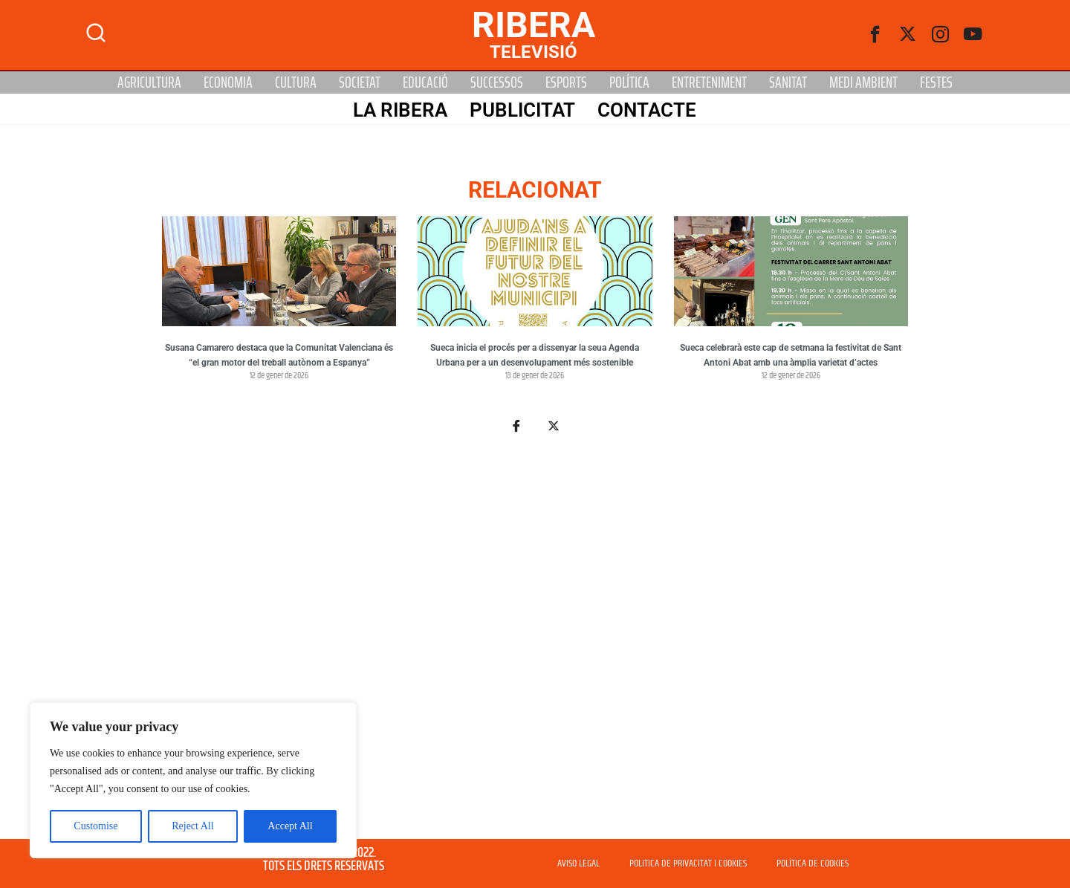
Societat (359, 82)
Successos (496, 82)
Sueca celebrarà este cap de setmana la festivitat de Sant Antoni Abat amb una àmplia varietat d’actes (790, 355)
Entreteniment (709, 82)
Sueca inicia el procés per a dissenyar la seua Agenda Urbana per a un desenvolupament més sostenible (534, 355)
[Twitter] (908, 35)
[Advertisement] (535, 645)
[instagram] (940, 35)
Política (629, 82)
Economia (228, 82)
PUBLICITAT (521, 109)
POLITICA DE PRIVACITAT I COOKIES (688, 863)
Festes (936, 82)
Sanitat (788, 82)
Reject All (192, 826)
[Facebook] (875, 35)
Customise (95, 826)
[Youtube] (973, 35)
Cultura (296, 82)
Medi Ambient (863, 82)
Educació (425, 82)
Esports (566, 82)
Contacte (646, 109)
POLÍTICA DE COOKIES (812, 863)
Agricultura (149, 82)
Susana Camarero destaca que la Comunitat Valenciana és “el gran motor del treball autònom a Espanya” (279, 355)
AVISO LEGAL (578, 863)
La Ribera (399, 109)
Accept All (290, 826)
